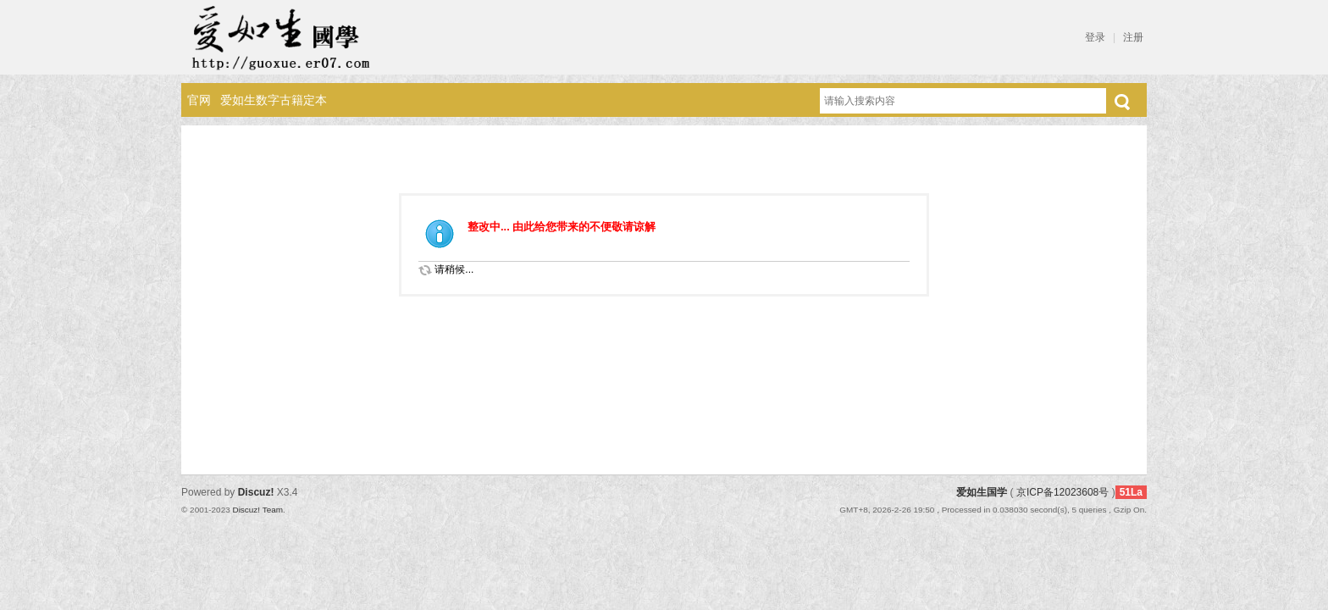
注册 (1133, 37)
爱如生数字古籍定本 (273, 100)
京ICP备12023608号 (1062, 492)
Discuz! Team (257, 509)
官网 (199, 100)
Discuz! (256, 492)
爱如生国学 (981, 492)
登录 (1095, 37)
